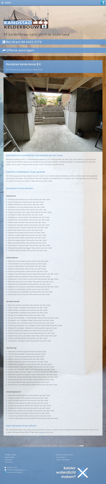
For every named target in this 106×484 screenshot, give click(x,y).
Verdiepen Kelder (10, 454)
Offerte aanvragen (18, 50)
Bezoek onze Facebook (14, 472)
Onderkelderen (10, 457)
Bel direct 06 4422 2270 (22, 42)
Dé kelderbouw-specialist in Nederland (36, 34)
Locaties (55, 445)
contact (41, 432)
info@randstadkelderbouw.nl (16, 469)
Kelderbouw (9, 459)
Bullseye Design (73, 445)
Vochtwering (9, 461)
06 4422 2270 (12, 467)
